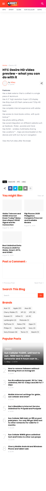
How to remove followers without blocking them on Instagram (23, 369)
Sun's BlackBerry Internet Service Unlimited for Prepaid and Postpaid (24, 407)
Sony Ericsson (10, 332)
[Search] (42, 3)
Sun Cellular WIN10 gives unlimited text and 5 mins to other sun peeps (24, 435)
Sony (32, 328)
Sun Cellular (29, 10)
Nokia (21, 324)
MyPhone (9, 324)
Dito (4, 10)
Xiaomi (35, 332)
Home (4, 65)
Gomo (39, 10)
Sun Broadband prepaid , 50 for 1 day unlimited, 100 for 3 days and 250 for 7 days (25, 382)
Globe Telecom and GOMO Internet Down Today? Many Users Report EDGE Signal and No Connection (11, 219)
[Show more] (30, 188)
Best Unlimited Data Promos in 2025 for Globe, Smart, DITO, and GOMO (11, 248)
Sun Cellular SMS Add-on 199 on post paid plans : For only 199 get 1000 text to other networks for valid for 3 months (25, 421)
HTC (18, 182)
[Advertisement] (23, 39)
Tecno (24, 332)
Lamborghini (10, 320)
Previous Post (9, 283)
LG (28, 316)
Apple (17, 308)
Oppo (32, 324)
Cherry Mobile (10, 312)
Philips (7, 328)
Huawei (8, 316)
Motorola (24, 320)
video (24, 182)
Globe (19, 10)
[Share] (42, 83)
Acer (7, 308)
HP (23, 312)
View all (41, 195)
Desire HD (12, 65)
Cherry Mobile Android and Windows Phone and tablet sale (25, 447)
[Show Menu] (3, 4)
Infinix (19, 316)
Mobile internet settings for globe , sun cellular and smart (24, 395)
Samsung (20, 328)
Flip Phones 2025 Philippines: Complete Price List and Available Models (33, 218)
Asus (28, 308)
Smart (11, 10)
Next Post (38, 283)
